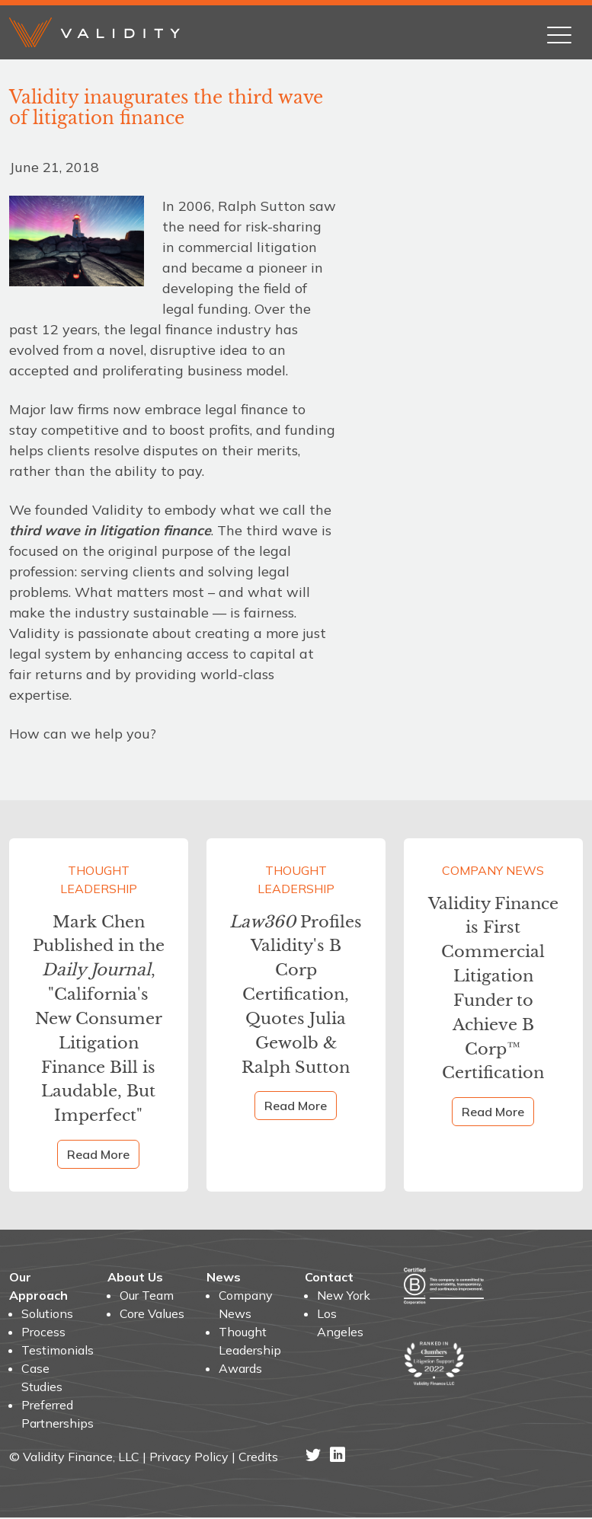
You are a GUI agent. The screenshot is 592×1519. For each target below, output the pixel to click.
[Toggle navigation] (559, 32)
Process (43, 1333)
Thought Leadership (98, 879)
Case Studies (41, 1379)
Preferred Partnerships (55, 1415)
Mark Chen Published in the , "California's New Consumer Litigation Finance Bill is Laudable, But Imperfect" (99, 1019)
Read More (98, 1155)
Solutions (47, 1315)
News (223, 1278)
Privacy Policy (189, 1458)
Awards (240, 1369)
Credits (258, 1458)
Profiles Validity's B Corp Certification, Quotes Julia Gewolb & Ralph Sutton (296, 994)
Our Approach (38, 1287)
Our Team (147, 1296)
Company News (493, 870)
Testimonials (55, 1351)
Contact (329, 1278)
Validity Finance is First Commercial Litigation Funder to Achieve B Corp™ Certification (493, 988)
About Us (135, 1278)
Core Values (152, 1315)
